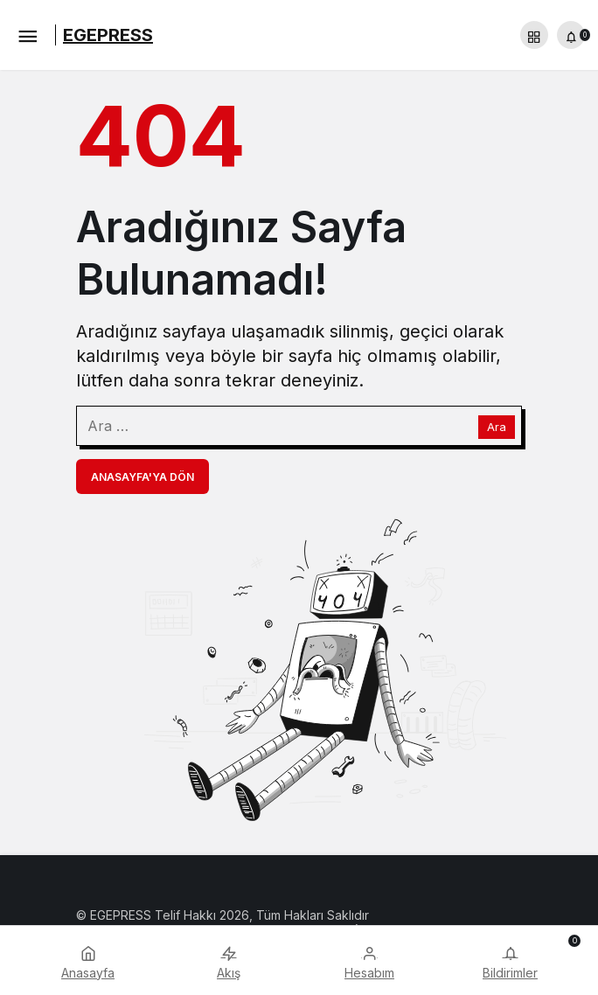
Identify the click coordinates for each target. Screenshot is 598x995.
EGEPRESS (108, 34)
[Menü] (27, 35)
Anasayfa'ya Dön (142, 477)
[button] (534, 35)
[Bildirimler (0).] (571, 35)
